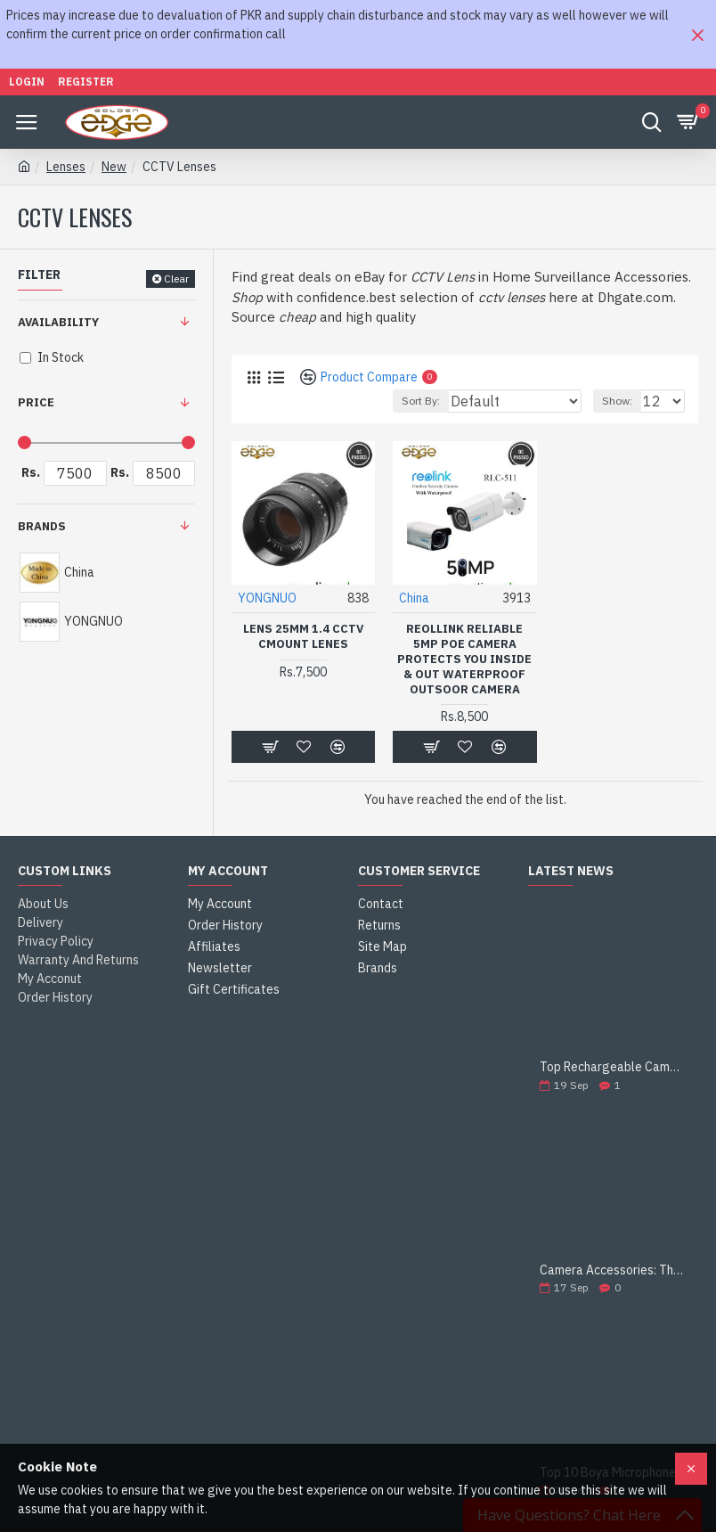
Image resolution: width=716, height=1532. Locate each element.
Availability (58, 322)
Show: (617, 400)
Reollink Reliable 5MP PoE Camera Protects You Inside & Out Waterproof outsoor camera (464, 659)
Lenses (65, 167)
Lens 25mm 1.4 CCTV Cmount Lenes (303, 636)
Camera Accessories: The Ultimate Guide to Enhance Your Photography (613, 1270)
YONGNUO (267, 598)
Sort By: (421, 400)
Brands (42, 526)
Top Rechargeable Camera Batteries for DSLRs (613, 1067)
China (414, 598)
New (114, 167)
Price (36, 402)
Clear (176, 278)
